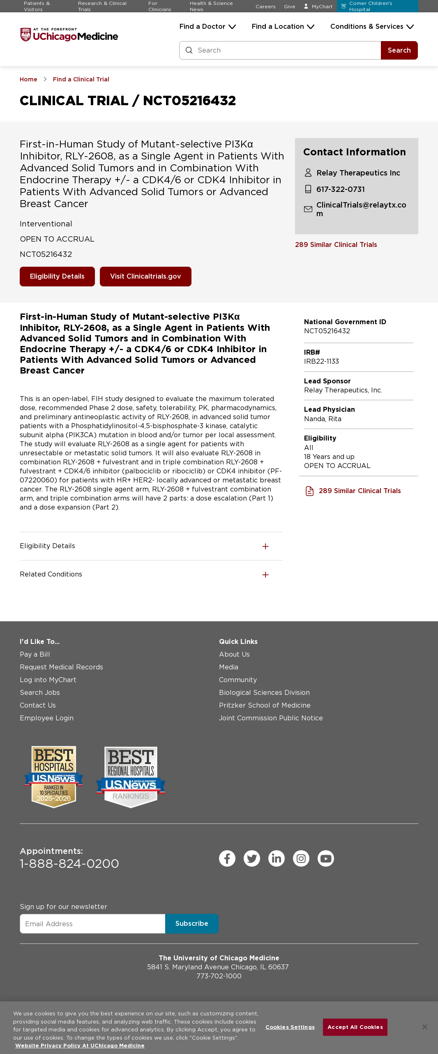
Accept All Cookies (355, 1027)
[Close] (425, 1027)
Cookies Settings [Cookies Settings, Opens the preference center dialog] (290, 1027)
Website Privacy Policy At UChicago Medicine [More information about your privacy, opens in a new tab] (80, 1045)
